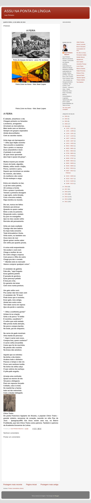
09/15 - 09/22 (70, 146)
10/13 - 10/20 (70, 143)
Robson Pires (80, 73)
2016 (66, 191)
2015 (66, 194)
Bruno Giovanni (81, 46)
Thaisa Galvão (81, 80)
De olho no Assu (81, 52)
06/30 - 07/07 (70, 158)
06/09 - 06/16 (70, 160)
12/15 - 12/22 (70, 128)
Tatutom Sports (81, 77)
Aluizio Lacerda (81, 44)
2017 (66, 189)
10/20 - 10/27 (70, 141)
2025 (66, 116)
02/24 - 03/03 (70, 176)
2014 (66, 196)
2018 (66, 186)
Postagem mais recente (12, 484)
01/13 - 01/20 (70, 181)
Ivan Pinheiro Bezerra (68, 53)
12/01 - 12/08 (70, 131)
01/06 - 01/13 (70, 183)
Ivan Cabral (80, 61)
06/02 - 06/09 (70, 163)
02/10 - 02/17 (70, 178)
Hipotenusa (80, 59)
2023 (66, 121)
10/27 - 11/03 (70, 138)
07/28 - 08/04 (70, 153)
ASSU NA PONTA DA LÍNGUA (27, 11)
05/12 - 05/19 (70, 168)
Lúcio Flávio (80, 66)
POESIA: (68, 173)
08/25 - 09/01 (70, 148)
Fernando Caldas (81, 55)
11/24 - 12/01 (70, 133)
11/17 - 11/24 (70, 136)
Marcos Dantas (81, 68)
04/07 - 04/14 (70, 170)
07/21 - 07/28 (70, 155)
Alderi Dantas (80, 42)
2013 (66, 199)
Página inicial (31, 484)
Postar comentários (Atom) (16, 488)
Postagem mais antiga (49, 484)
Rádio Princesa (81, 71)
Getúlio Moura (81, 57)
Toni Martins (80, 82)
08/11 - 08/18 (70, 151)
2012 (66, 201)
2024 (66, 118)
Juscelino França (81, 64)
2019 (66, 126)
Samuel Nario (80, 75)
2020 (66, 123)
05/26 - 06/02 (70, 165)
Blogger (57, 496)
